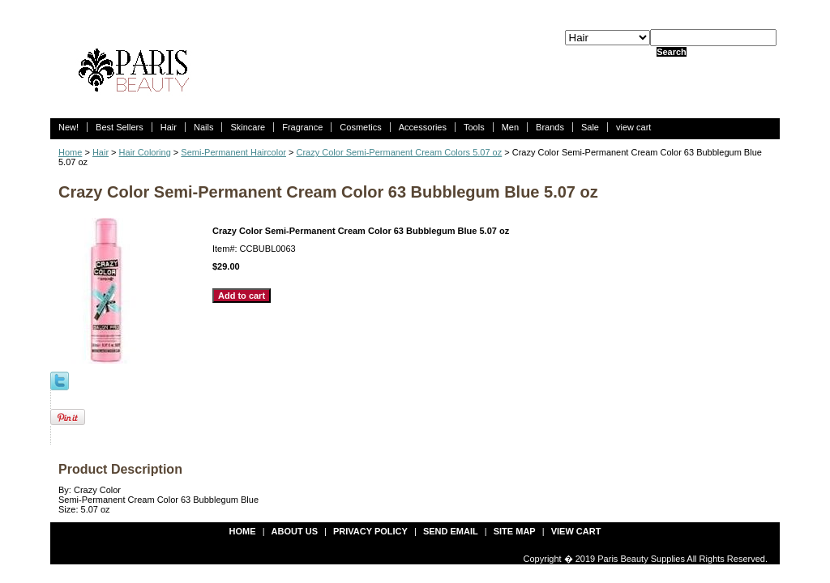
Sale (590, 127)
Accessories (423, 127)
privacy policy (370, 531)
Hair (168, 127)
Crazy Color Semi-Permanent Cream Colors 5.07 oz (400, 152)
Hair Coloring (145, 152)
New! (68, 127)
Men (510, 127)
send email (450, 531)
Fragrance (302, 127)
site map (515, 531)
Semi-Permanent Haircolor (233, 152)
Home (70, 152)
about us (295, 531)
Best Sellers (119, 127)
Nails (203, 127)
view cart (633, 127)
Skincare (247, 127)
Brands (550, 127)
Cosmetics (360, 127)
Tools (474, 127)
